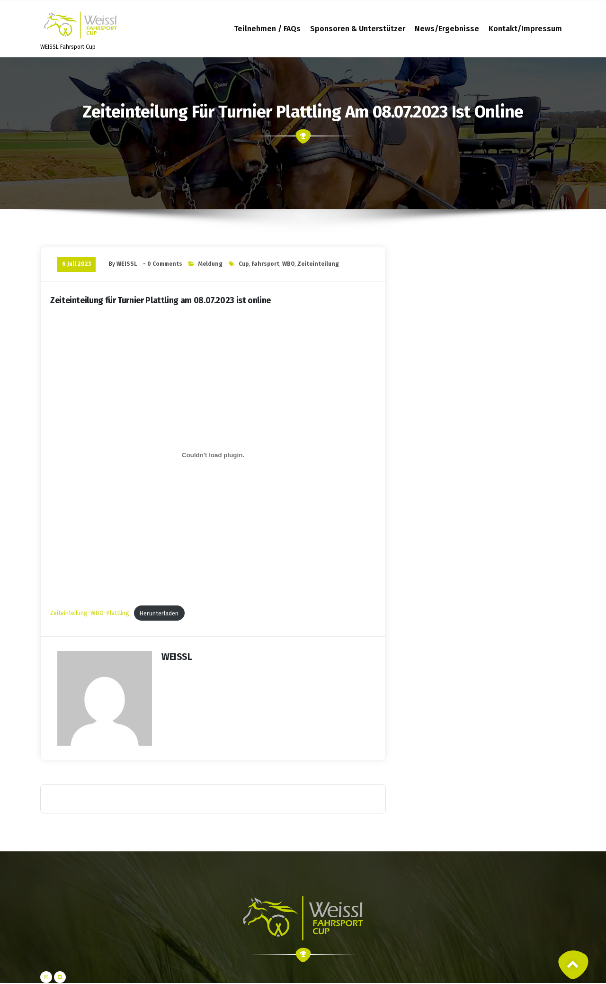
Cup (244, 264)
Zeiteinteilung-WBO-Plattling (89, 613)
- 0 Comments (162, 264)
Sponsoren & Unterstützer (357, 29)
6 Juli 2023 (76, 264)
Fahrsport (265, 264)
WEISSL (126, 264)
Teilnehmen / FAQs (267, 29)
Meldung (210, 264)
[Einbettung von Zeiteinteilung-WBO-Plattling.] (213, 455)
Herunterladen (159, 613)
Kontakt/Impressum (525, 29)
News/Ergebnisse (447, 29)
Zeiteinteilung (318, 264)
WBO (288, 264)
